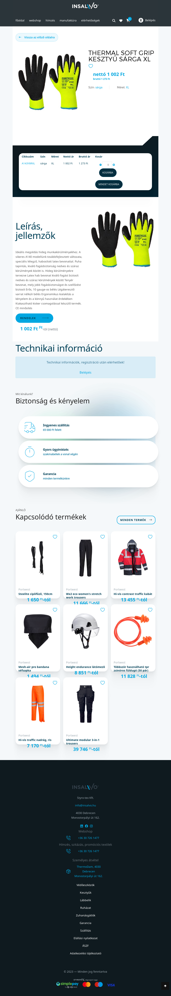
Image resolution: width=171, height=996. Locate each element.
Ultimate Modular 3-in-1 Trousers (82, 741)
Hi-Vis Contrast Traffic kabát (133, 594)
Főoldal (20, 20)
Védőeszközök (85, 885)
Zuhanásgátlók (85, 915)
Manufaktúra (68, 20)
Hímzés (50, 20)
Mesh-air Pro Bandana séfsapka (33, 668)
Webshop (35, 20)
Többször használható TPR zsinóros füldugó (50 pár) (131, 668)
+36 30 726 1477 (88, 838)
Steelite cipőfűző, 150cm (35, 594)
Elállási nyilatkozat (86, 938)
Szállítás (85, 930)
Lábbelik (85, 900)
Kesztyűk (85, 892)
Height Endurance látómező (85, 667)
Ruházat (85, 908)
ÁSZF (85, 946)
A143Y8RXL (28, 163)
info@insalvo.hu (85, 805)
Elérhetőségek (90, 20)
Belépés (86, 372)
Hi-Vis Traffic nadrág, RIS (34, 740)
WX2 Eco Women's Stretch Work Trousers (84, 595)
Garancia (85, 923)
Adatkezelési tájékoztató (85, 953)
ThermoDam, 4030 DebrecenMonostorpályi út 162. (88, 871)
